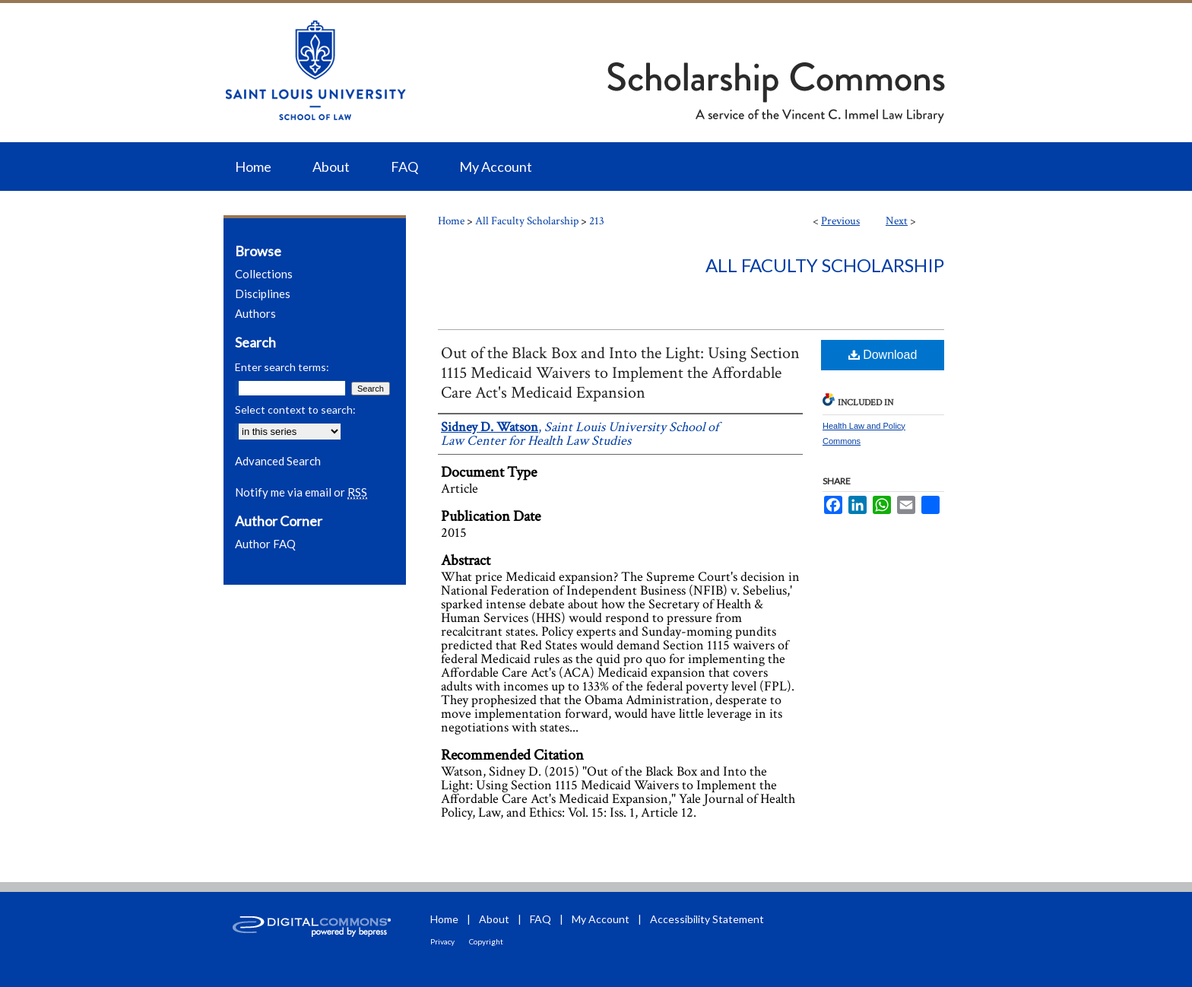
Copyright (486, 941)
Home (451, 221)
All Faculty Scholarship (527, 221)
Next (897, 221)
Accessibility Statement (707, 918)
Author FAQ (265, 544)
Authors (255, 313)
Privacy (442, 941)
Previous (840, 221)
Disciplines (262, 293)
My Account (600, 918)
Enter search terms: (282, 366)
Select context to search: (295, 409)
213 (596, 221)
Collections (264, 274)
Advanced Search (278, 461)
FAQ (540, 918)
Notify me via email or (301, 492)
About (494, 918)
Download (883, 354)
